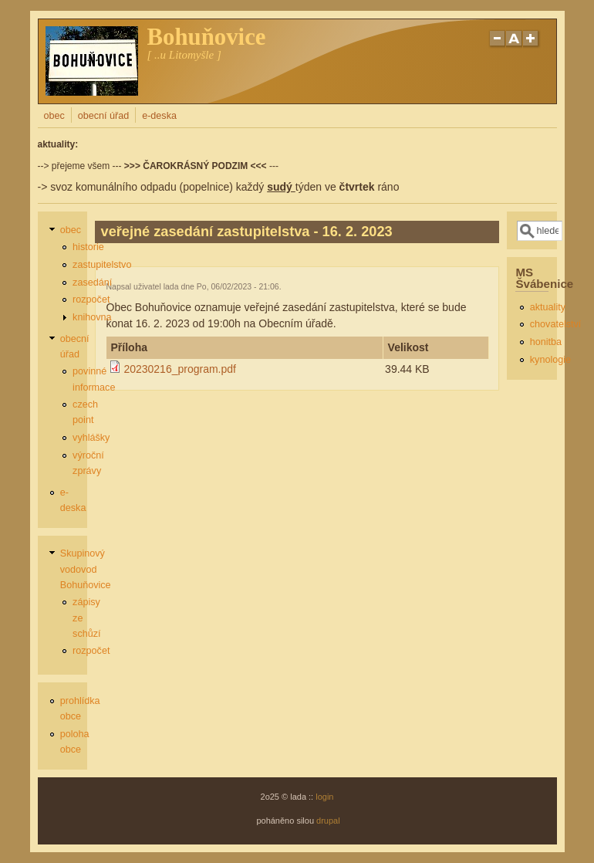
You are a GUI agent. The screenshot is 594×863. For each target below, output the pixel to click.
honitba (546, 342)
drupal (328, 820)
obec (54, 115)
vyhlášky (91, 437)
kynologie (550, 359)
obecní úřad (104, 115)
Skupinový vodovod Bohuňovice (85, 569)
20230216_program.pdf (179, 369)
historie (88, 247)
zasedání (92, 282)
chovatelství (556, 324)
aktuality (547, 307)
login (324, 796)
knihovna (92, 317)
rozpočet (91, 299)
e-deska (159, 115)
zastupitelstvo (102, 264)
